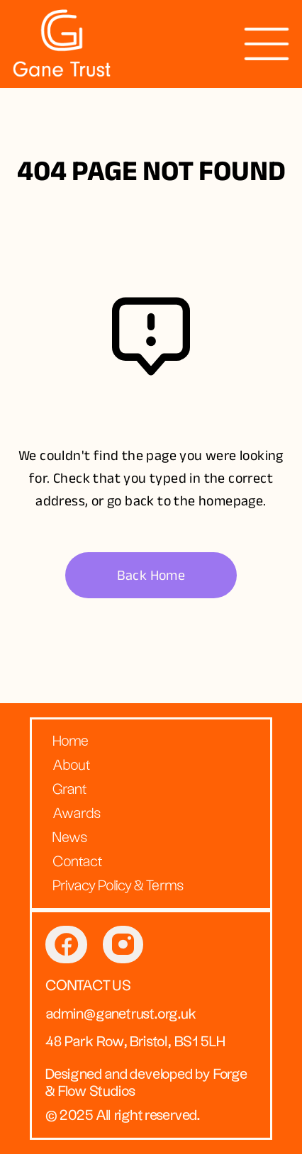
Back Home (151, 575)
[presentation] (266, 44)
